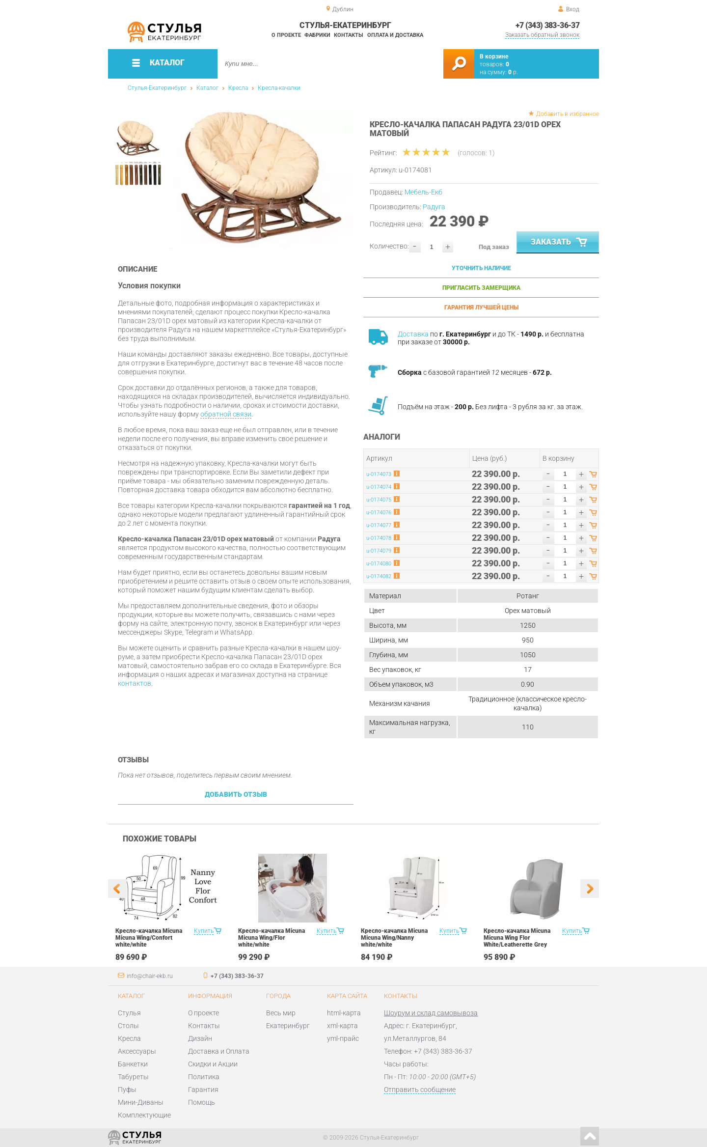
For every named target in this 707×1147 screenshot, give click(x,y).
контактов (134, 683)
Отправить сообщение (420, 1089)
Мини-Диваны (140, 1102)
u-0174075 (378, 500)
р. (513, 72)
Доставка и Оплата (218, 1051)
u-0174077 (378, 525)
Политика (203, 1077)
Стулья (129, 1013)
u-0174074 (378, 487)
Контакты (348, 35)
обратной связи (225, 414)
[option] (261, 178)
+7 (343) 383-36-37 (547, 25)
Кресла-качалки (279, 87)
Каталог (207, 87)
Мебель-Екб (423, 192)
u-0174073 (378, 474)
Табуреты (133, 1077)
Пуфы (127, 1089)
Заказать (560, 242)
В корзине (494, 56)
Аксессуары (137, 1051)
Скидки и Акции (213, 1064)
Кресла (238, 87)
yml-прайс (343, 1038)
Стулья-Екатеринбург (157, 87)
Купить (204, 930)
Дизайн (200, 1038)
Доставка (413, 334)
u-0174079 (378, 551)
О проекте (286, 35)
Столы (128, 1026)
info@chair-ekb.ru (150, 976)
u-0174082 (378, 576)
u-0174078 (378, 538)
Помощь (201, 1102)
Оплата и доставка (395, 35)
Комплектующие (144, 1115)
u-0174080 (378, 563)
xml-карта (342, 1026)
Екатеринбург (288, 1026)
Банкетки (133, 1064)
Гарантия (203, 1089)
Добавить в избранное (567, 114)
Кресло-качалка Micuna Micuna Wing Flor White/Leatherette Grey (517, 937)
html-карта (344, 1013)
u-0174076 (378, 512)
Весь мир (281, 1013)
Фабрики (317, 35)
